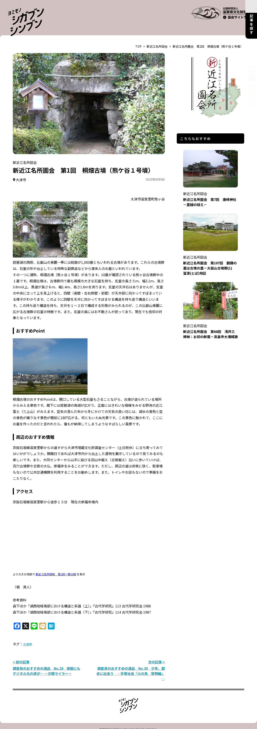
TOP (138, 36)
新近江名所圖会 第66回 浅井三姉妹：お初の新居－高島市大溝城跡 (210, 317)
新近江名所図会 (157, 36)
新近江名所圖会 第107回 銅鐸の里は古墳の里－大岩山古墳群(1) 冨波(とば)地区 (210, 251)
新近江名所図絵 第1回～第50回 (56, 563)
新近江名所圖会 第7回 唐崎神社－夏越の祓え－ (210, 185)
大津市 (27, 633)
